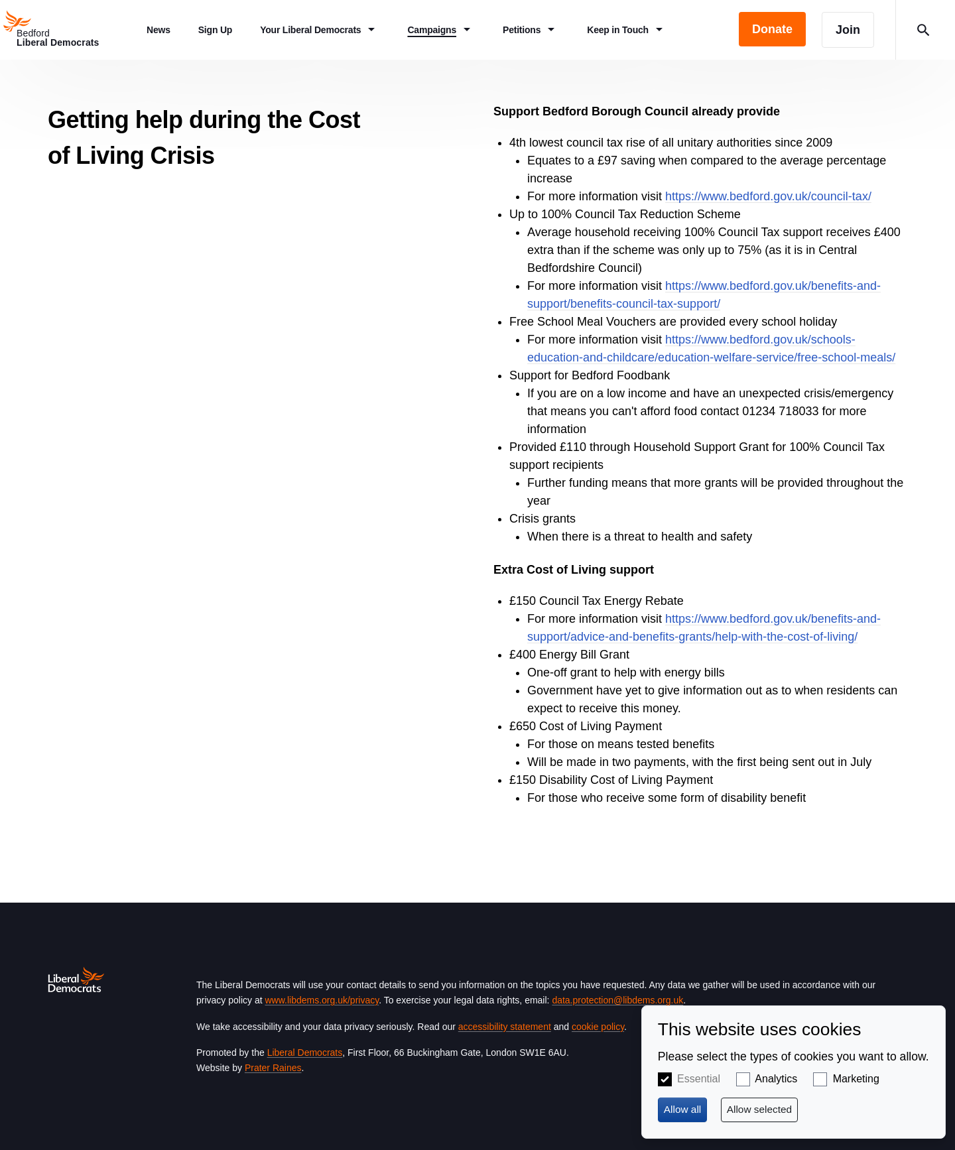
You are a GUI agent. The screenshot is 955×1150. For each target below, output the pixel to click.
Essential (698, 1078)
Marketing (856, 1078)
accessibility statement (504, 1026)
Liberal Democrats (305, 1052)
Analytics (776, 1078)
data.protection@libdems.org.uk (617, 1000)
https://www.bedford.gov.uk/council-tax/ (768, 196)
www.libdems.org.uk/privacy (322, 1000)
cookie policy (598, 1026)
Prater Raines (273, 1067)
